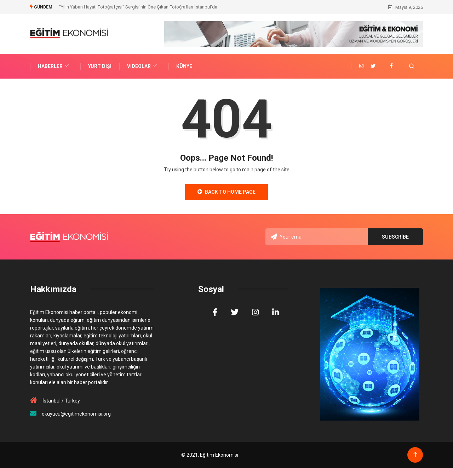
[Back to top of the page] (415, 454)
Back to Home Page (226, 192)
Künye (184, 66)
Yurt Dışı (99, 66)
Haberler (54, 66)
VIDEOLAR (143, 66)
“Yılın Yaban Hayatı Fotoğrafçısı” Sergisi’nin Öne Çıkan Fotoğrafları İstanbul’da (138, 7)
